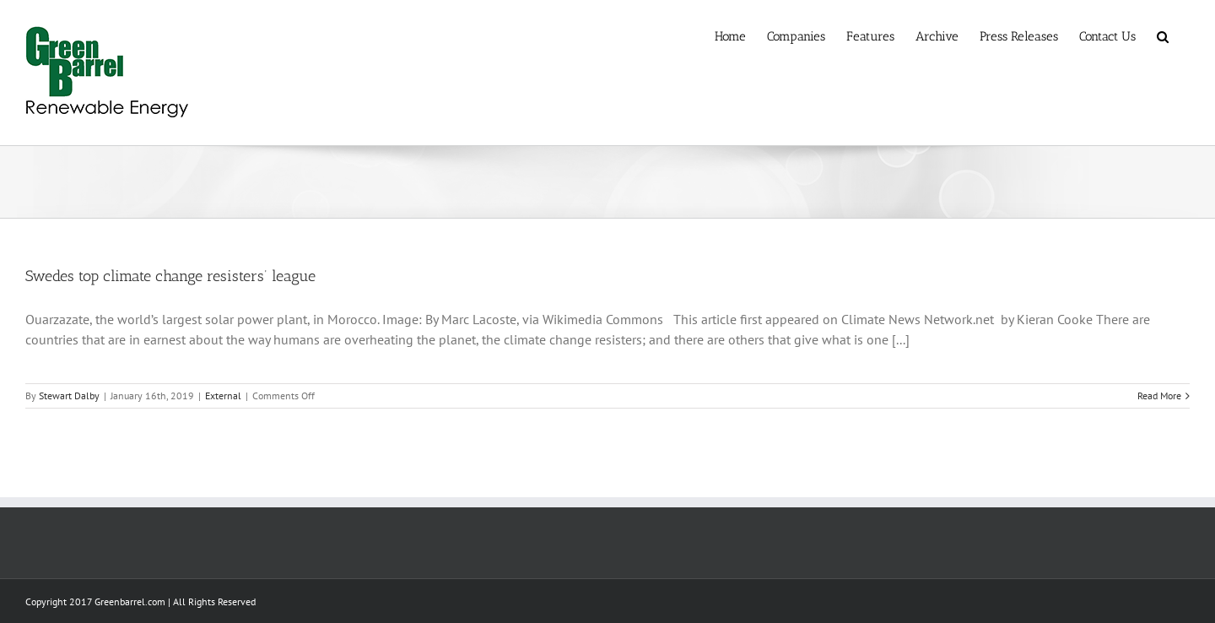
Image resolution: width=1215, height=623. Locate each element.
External (223, 395)
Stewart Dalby (69, 395)
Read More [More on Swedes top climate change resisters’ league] (1159, 395)
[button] (1163, 35)
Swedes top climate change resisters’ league (170, 276)
